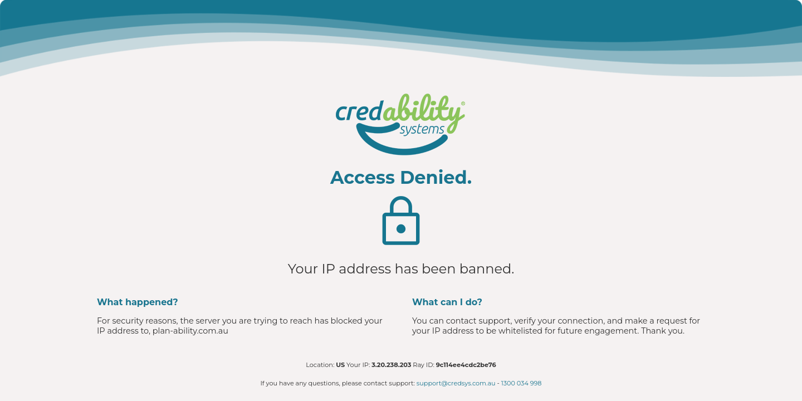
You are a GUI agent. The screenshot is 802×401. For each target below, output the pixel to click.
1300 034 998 (521, 383)
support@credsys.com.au (456, 383)
